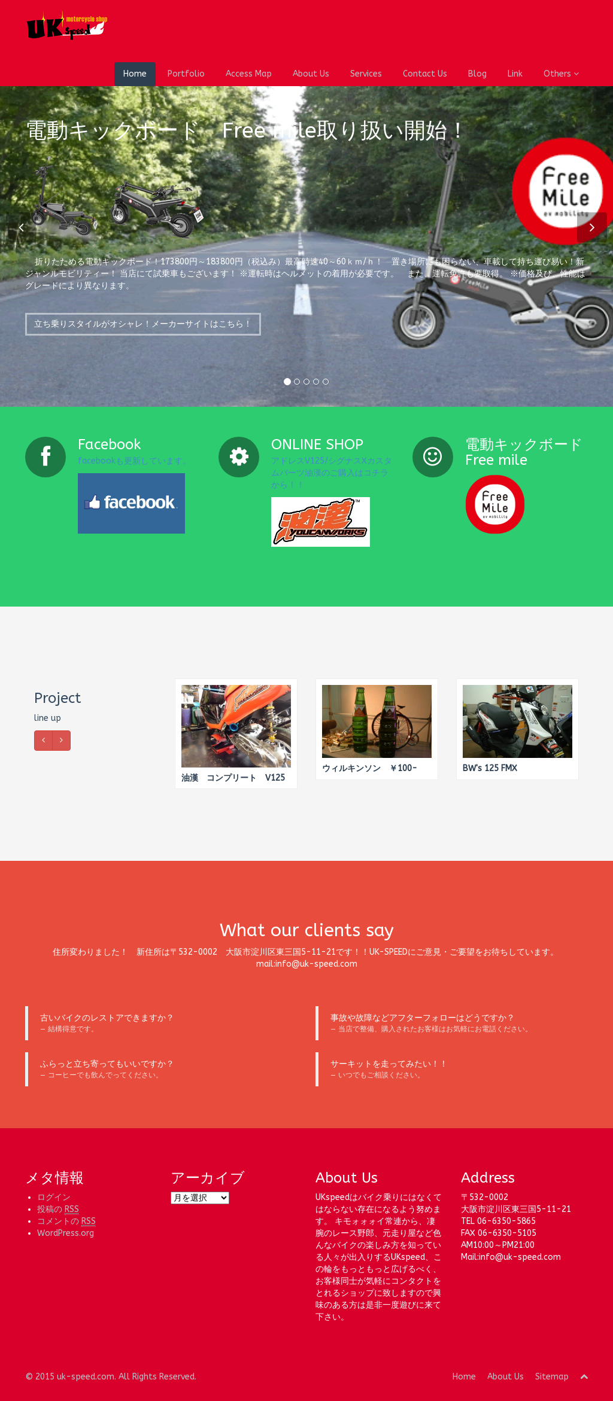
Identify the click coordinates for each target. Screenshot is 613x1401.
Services (366, 74)
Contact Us (425, 74)
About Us (311, 74)
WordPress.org (65, 1233)
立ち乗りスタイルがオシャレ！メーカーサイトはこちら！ (143, 331)
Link (515, 74)
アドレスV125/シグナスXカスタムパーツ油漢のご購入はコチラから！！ (331, 473)
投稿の (58, 1209)
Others (561, 74)
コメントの (66, 1221)
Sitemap (552, 1377)
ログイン (54, 1197)
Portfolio (186, 74)
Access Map (249, 74)
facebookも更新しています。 (134, 461)
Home (135, 74)
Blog (477, 74)
